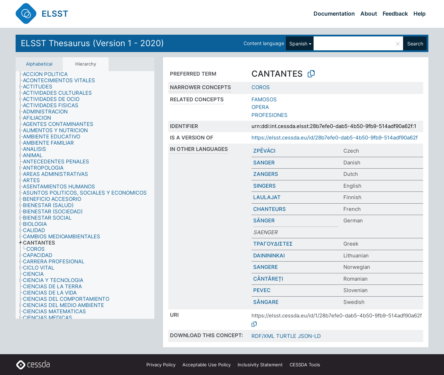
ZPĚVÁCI (264, 150)
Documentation (334, 13)
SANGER (264, 162)
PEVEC (262, 290)
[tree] (85, 195)
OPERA (260, 107)
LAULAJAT (267, 197)
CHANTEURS (269, 209)
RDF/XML (262, 336)
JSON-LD (309, 336)
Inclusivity (260, 364)
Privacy (161, 364)
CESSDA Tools (305, 364)
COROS (260, 87)
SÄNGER (264, 220)
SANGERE (265, 267)
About (368, 13)
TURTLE (286, 336)
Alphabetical (39, 64)
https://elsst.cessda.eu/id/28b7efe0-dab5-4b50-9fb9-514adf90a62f (334, 137)
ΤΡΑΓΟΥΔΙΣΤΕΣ (273, 243)
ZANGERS (265, 174)
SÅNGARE (266, 302)
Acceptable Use (206, 364)
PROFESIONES (269, 115)
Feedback (395, 13)
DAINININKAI (269, 255)
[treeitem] (48, 74)
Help (419, 13)
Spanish (298, 43)
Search (415, 43)
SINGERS (264, 185)
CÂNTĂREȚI (268, 278)
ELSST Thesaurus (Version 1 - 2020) (92, 43)
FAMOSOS (264, 99)
